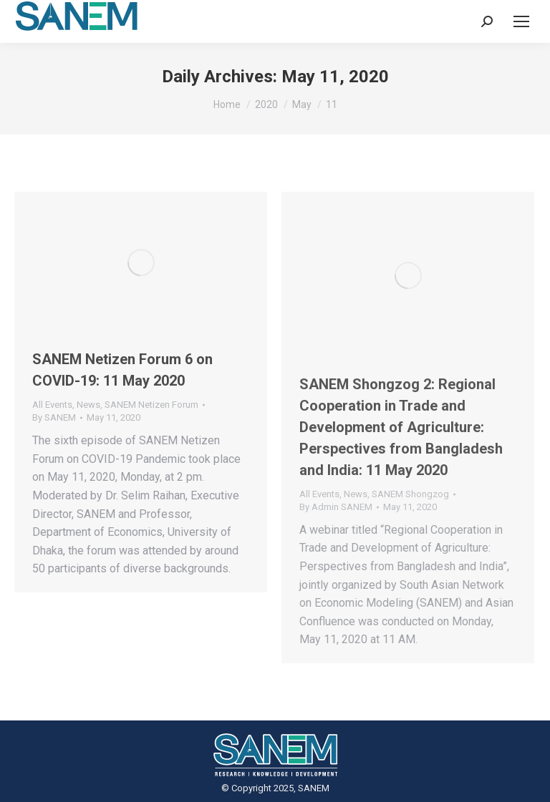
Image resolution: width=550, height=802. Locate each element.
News (88, 404)
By (54, 417)
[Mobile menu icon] (521, 21)
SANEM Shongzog (410, 494)
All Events (52, 404)
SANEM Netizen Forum (151, 404)
